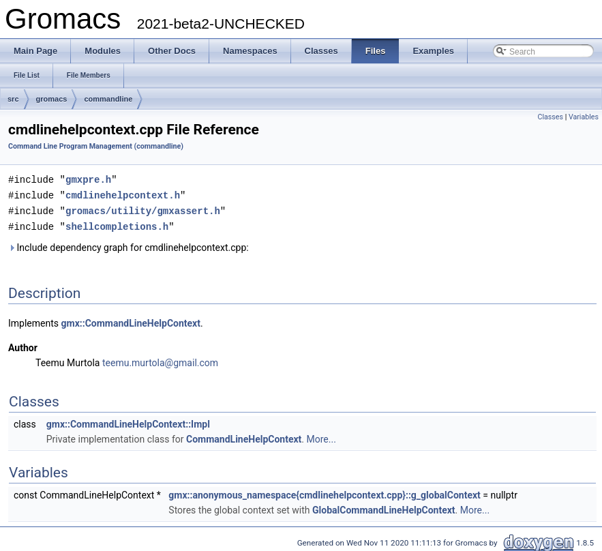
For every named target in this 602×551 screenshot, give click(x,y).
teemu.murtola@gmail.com (160, 360)
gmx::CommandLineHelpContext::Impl (128, 421)
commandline (108, 99)
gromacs (51, 99)
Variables (584, 117)
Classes (550, 117)
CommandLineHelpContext (243, 436)
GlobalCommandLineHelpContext (383, 507)
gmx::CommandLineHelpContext (130, 320)
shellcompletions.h (116, 224)
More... (321, 436)
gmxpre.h (88, 179)
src (13, 99)
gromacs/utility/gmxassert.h (142, 209)
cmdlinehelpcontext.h (122, 194)
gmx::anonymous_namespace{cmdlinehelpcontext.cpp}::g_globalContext (324, 492)
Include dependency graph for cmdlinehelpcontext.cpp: (128, 244)
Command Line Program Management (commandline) (95, 146)
